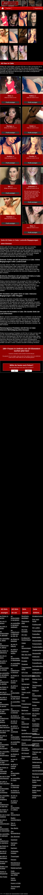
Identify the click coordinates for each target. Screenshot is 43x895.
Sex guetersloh (25, 723)
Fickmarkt (25, 697)
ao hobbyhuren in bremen (15, 711)
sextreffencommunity (26, 733)
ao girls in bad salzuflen (5, 782)
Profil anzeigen (10, 102)
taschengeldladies (37, 770)
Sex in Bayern (13, 824)
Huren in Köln (16, 883)
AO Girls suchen (35, 730)
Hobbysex (36, 657)
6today (24, 730)
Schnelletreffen (37, 666)
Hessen (13, 860)
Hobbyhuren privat (36, 786)
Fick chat (35, 777)
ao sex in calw (14, 760)
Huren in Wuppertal (3, 872)
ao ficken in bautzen (4, 847)
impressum (26, 893)
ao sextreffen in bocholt (15, 664)
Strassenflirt (36, 653)
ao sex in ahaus (3, 622)
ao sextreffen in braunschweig (16, 703)
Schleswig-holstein (15, 852)
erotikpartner (36, 673)
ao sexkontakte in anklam (4, 668)
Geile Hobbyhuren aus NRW (15, 873)
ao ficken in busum (15, 755)
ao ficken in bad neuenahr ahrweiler (4, 770)
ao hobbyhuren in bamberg (4, 841)
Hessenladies (37, 640)
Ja (14, 370)
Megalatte (25, 658)
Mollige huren (37, 679)
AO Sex (24, 635)
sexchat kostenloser (36, 758)
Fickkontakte (36, 631)
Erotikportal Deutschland (26, 639)
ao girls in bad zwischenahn (4, 822)
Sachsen (14, 848)
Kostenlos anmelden (35, 725)
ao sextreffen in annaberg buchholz (4, 675)
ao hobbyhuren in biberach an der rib (15, 633)
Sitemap (7, 893)
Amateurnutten (37, 616)
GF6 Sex (25, 672)
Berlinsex (25, 710)
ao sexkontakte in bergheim (15, 618)
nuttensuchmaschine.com (37, 749)
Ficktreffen (36, 634)
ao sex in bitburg (14, 645)
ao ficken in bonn (15, 676)
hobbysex (35, 669)
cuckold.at (36, 734)
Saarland (14, 840)
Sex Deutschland (15, 814)
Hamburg (25, 626)
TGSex (34, 682)
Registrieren (38, 8)
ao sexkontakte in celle (15, 773)
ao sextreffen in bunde (15, 743)
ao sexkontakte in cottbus (15, 808)
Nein (28, 370)
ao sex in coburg (14, 796)
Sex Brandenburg (15, 832)
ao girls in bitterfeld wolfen (14, 651)
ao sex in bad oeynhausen (5, 777)
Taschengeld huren (36, 686)
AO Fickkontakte (36, 695)
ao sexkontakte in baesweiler (5, 829)
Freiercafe (25, 727)
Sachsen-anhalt (14, 844)
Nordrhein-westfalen (25, 617)
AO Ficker (3, 877)
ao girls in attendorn (3, 698)
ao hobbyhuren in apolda (4, 682)
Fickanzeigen (37, 644)
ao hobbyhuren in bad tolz (4, 804)
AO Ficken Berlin (36, 714)
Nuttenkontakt (26, 737)
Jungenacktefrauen (37, 650)
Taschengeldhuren (26, 676)
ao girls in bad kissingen (3, 737)
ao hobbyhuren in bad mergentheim (5, 761)
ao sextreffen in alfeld (4, 639)
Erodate (24, 661)
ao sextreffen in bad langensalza (4, 753)
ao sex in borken (14, 682)
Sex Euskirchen (26, 718)
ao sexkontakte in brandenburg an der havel (15, 694)
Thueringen (15, 856)
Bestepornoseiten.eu (37, 774)
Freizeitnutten (26, 740)
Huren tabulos (13, 879)
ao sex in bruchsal (14, 722)
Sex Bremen (15, 836)
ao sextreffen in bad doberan (4, 711)
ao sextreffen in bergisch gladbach (15, 625)
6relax (34, 705)
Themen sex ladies (36, 753)
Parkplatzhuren (37, 660)
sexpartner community (36, 766)
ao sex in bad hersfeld (5, 731)
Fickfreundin (36, 624)
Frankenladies (37, 647)
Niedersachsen (16, 868)
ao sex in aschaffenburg (5, 693)
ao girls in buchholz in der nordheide (15, 729)
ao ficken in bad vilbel (4, 810)
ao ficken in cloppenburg (15, 791)
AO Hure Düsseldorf (25, 749)
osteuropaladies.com (37, 740)
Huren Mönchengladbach (26, 744)
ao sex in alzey (3, 657)
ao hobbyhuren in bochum (15, 670)
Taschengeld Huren (15, 887)
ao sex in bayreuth (3, 852)
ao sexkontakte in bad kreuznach (4, 745)
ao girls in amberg (3, 662)
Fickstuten (36, 702)
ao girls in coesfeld (14, 802)
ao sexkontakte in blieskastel (15, 658)
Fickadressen (26, 704)
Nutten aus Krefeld (4, 867)
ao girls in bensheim (3, 857)
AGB (10, 893)
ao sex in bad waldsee (5, 816)
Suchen (8, 8)
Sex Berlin (14, 828)
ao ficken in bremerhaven (15, 717)
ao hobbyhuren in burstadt (15, 749)
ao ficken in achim (4, 617)
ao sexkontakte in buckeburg (15, 737)
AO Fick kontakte (25, 630)
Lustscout (25, 651)
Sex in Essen (26, 713)
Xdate (24, 643)
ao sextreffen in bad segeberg (4, 797)
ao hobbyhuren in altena (4, 645)
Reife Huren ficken (36, 781)
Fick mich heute (35, 620)
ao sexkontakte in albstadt (4, 633)
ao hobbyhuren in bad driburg (4, 719)
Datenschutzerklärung (16, 893)
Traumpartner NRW (26, 668)
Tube (23, 701)
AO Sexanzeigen (26, 647)
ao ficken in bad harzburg (5, 726)
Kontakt (21, 893)
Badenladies (36, 637)
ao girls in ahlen (3, 627)
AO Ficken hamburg (36, 709)
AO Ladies (36, 628)
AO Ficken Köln (36, 720)
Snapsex (25, 664)
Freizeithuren (37, 663)
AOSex (34, 699)
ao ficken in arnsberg (4, 688)
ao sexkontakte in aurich (4, 704)
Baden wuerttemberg (16, 819)
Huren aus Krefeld (4, 862)
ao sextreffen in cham (15, 779)
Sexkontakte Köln (26, 757)
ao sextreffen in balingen (4, 835)
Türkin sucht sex (26, 693)
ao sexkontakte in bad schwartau (4, 789)
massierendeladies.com (37, 737)
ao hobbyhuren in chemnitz (15, 785)
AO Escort (25, 753)
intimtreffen (36, 676)
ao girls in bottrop (14, 687)
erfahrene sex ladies (36, 745)
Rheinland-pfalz (25, 622)
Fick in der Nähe (25, 688)
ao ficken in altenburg (4, 652)
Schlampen (26, 684)
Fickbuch (35, 690)
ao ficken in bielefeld (15, 640)
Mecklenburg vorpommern (15, 864)
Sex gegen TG (25, 680)
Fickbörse (25, 707)
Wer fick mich (26, 655)
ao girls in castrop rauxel (14, 766)
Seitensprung (37, 762)
